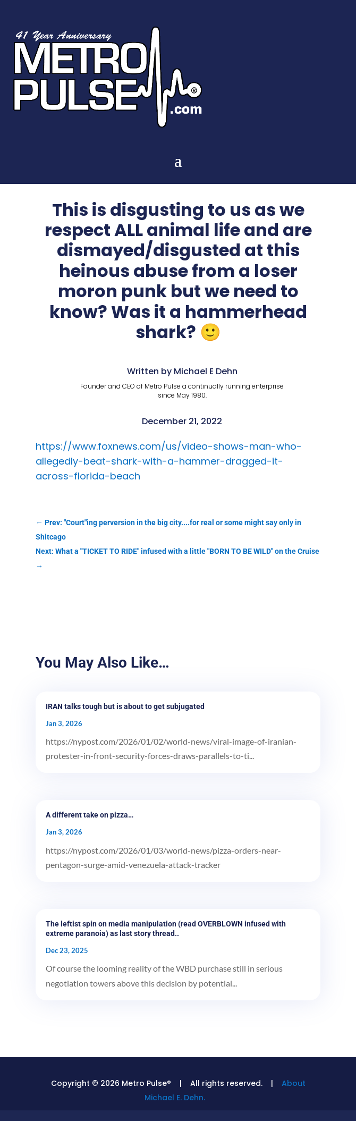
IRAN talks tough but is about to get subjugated (125, 706)
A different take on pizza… (89, 815)
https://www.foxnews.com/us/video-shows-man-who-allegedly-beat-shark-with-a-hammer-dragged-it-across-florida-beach (169, 461)
